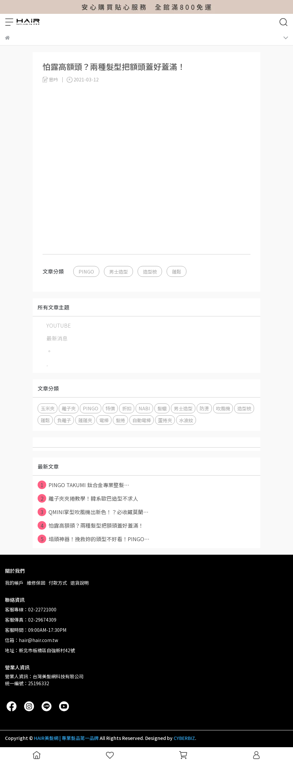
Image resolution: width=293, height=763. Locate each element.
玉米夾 (47, 408)
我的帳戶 (14, 582)
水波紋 (186, 420)
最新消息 (57, 338)
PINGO (86, 271)
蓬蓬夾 (85, 420)
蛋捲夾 (165, 420)
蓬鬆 (176, 271)
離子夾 (69, 408)
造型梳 (150, 271)
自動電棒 (141, 420)
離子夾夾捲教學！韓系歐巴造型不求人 (88, 498)
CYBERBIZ (184, 738)
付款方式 (58, 582)
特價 (110, 408)
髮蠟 (162, 408)
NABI (144, 408)
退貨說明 (79, 582)
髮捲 (120, 420)
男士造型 (118, 271)
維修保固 (36, 582)
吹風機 (223, 408)
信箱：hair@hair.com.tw (31, 640)
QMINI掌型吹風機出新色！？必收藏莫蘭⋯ (93, 512)
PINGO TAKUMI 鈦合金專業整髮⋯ (83, 485)
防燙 (204, 408)
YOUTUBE (59, 325)
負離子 (64, 420)
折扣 (126, 408)
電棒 (104, 420)
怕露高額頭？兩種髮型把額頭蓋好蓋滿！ (91, 525)
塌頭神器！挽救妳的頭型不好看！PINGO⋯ (93, 539)
